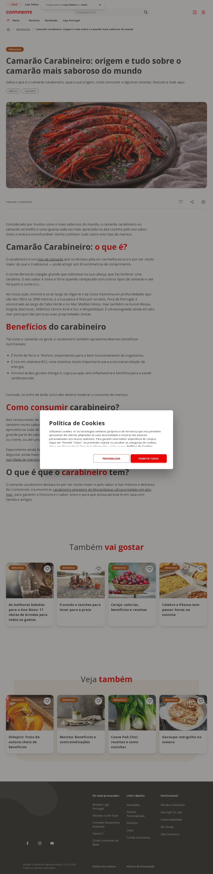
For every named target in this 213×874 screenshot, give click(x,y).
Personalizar (111, 458)
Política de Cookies (140, 446)
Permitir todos (149, 458)
